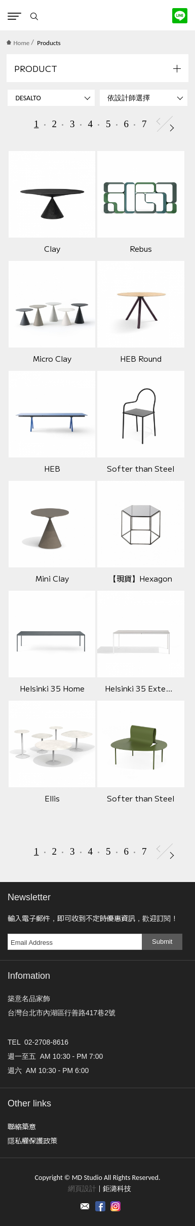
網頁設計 (82, 1188)
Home (18, 43)
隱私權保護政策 (32, 1140)
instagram (115, 1206)
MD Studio (97, 15)
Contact (85, 1206)
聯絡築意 (22, 1126)
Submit (162, 941)
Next (172, 128)
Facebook (100, 1206)
